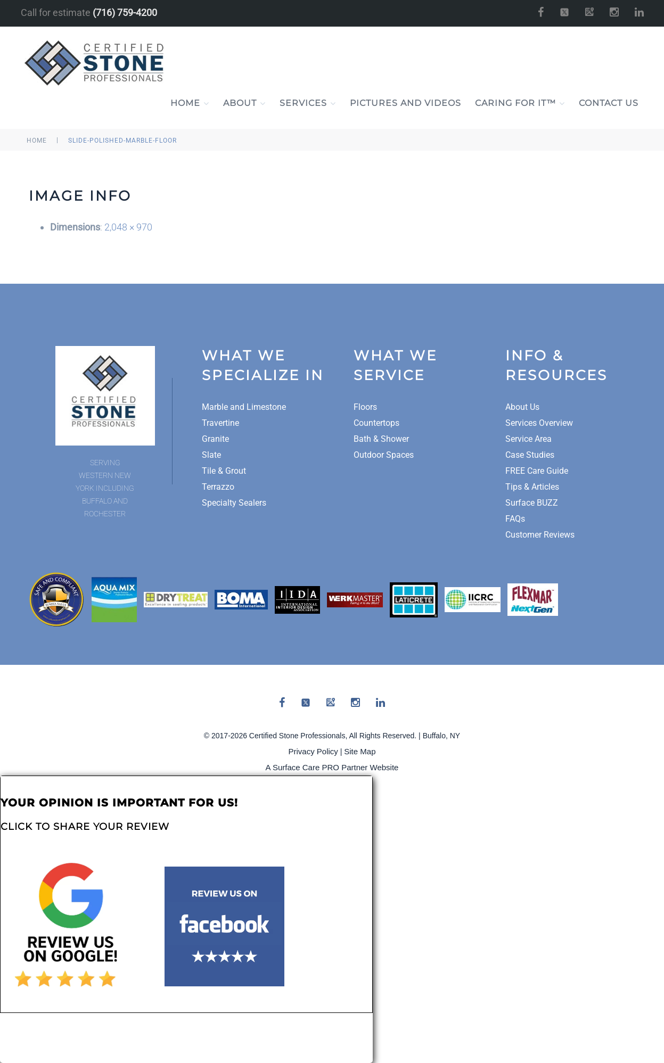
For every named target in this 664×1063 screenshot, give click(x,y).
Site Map (359, 751)
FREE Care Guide (536, 471)
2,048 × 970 (128, 227)
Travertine (220, 423)
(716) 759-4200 (125, 12)
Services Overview (539, 423)
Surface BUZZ (531, 503)
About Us (522, 407)
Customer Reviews (540, 535)
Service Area (528, 439)
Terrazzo (218, 487)
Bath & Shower (381, 439)
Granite (215, 439)
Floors (365, 407)
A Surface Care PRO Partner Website (332, 767)
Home (189, 103)
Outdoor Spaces (384, 455)
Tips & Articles (532, 487)
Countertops (376, 423)
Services (308, 103)
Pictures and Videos (405, 103)
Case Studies (529, 455)
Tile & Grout (224, 471)
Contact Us (608, 103)
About (244, 103)
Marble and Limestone (244, 407)
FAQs (515, 519)
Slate (211, 455)
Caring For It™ (520, 103)
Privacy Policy (313, 751)
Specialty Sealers (234, 503)
